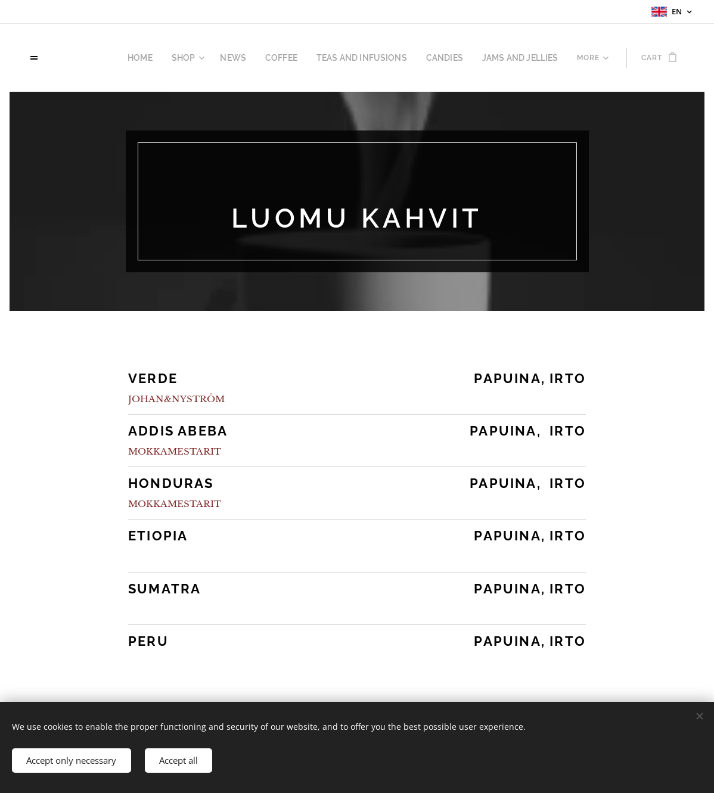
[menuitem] (86, 58)
